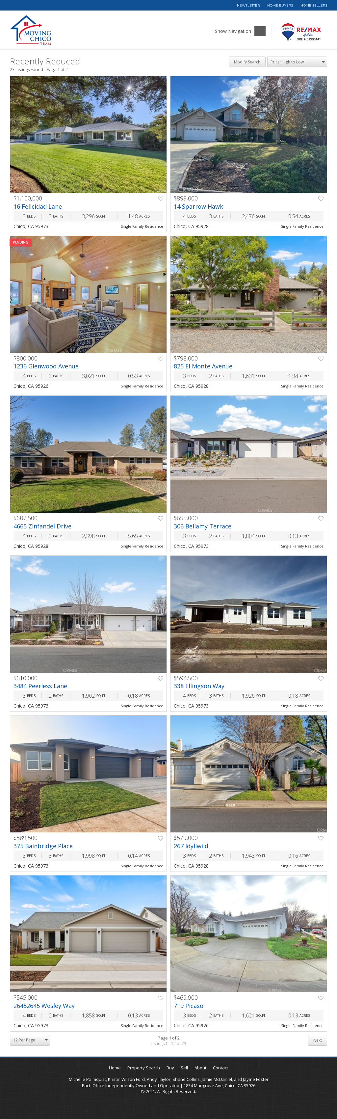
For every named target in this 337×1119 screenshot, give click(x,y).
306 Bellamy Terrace (202, 526)
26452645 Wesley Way (44, 1006)
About (200, 1068)
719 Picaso (188, 1006)
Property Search (143, 1068)
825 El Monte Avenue (203, 366)
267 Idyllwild (191, 846)
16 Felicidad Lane (37, 206)
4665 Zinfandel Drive (42, 526)
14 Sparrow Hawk (198, 206)
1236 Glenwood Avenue (46, 366)
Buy (170, 1068)
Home (115, 1068)
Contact (220, 1068)
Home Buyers (280, 5)
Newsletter (248, 5)
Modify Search (247, 62)
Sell (184, 1068)
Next (317, 1040)
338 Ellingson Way (199, 686)
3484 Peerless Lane (40, 686)
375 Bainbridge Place (43, 846)
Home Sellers (313, 5)
